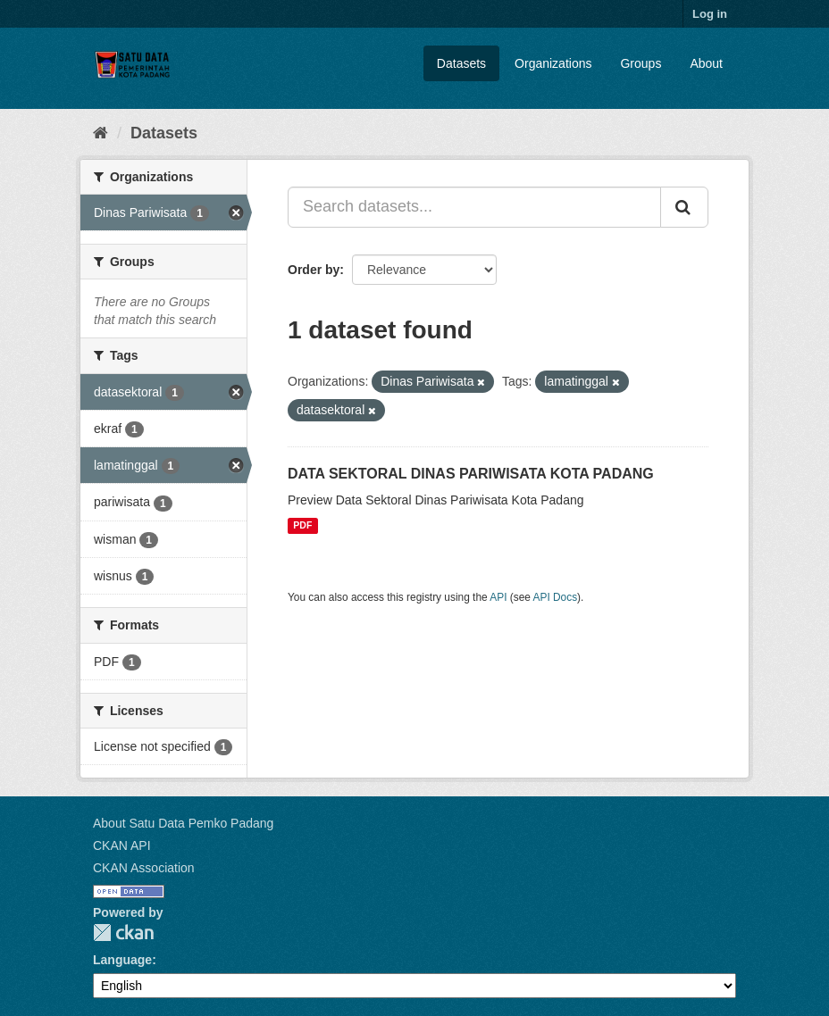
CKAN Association (144, 868)
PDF (302, 525)
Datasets (461, 63)
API (498, 597)
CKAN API (122, 845)
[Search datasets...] (474, 207)
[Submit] (684, 207)
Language (122, 960)
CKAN (123, 932)
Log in (709, 14)
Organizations (553, 63)
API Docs (555, 597)
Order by (313, 269)
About (706, 63)
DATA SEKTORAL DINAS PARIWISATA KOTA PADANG (471, 473)
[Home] (100, 133)
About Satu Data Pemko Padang (183, 823)
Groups (640, 63)
